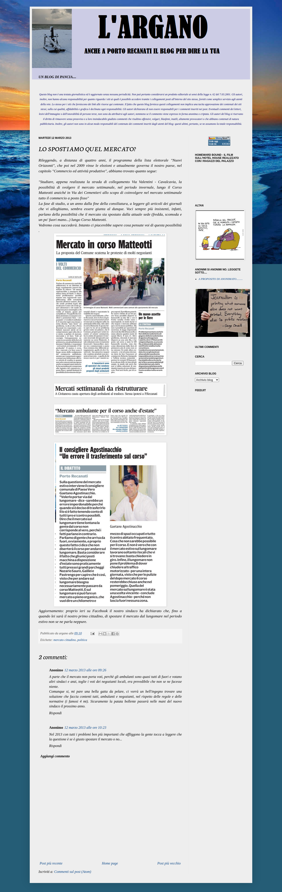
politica (82, 640)
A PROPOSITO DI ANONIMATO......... (221, 279)
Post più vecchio (169, 863)
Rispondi (55, 713)
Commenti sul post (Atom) (72, 872)
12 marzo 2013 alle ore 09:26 (85, 670)
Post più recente (51, 863)
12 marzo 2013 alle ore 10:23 (85, 727)
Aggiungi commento (55, 756)
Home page (110, 863)
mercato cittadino (65, 640)
